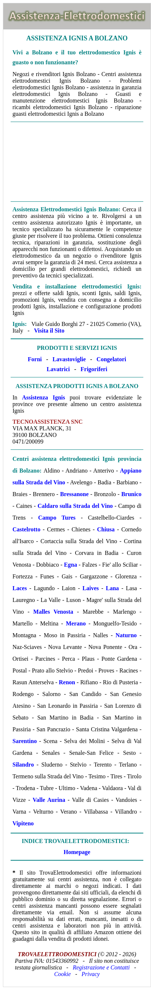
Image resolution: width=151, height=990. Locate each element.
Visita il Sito (49, 330)
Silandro (23, 764)
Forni (35, 359)
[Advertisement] (77, 161)
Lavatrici (58, 369)
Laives (90, 588)
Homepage (77, 852)
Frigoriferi (94, 369)
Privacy (90, 974)
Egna (70, 565)
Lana (112, 588)
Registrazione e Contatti (101, 967)
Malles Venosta (53, 612)
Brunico (131, 494)
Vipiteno (23, 823)
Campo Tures (57, 517)
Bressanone (74, 494)
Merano (76, 623)
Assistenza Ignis (43, 397)
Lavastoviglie (69, 359)
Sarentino (24, 741)
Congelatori (111, 359)
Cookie (62, 974)
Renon (67, 682)
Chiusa (106, 529)
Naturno (126, 635)
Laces (19, 588)
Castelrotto (26, 529)
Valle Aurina (49, 800)
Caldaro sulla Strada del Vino (75, 506)
